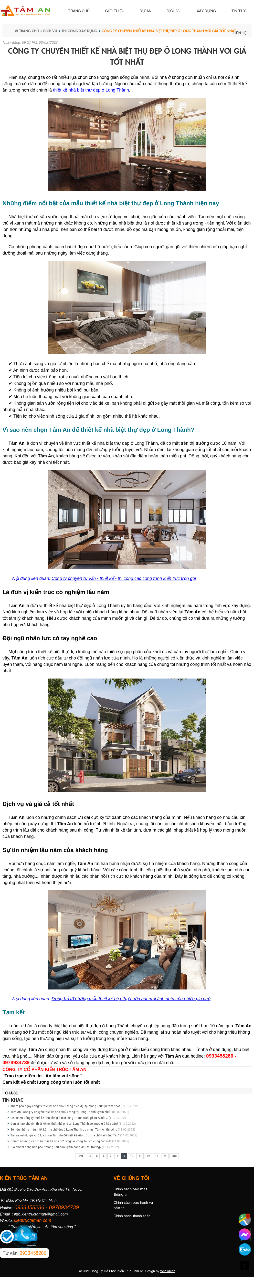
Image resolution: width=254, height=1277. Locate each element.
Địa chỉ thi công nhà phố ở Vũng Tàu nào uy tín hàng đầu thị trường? (56, 1147)
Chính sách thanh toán (132, 1216)
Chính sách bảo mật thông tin (130, 1192)
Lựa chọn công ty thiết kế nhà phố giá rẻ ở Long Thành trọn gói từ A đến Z (59, 1118)
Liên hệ (240, 33)
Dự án (145, 11)
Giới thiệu (114, 11)
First (80, 1156)
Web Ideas (167, 1271)
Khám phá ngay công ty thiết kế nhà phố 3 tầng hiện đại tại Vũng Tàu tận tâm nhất (65, 1106)
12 (148, 1156)
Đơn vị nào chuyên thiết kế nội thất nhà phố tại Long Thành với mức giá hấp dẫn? (64, 1123)
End (174, 1156)
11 (139, 1156)
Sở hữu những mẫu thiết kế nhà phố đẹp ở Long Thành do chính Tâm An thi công (64, 1129)
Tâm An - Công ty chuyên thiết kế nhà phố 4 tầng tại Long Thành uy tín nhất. (61, 1112)
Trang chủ (79, 11)
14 (164, 1156)
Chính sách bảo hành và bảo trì (133, 1205)
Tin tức (239, 11)
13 (156, 1156)
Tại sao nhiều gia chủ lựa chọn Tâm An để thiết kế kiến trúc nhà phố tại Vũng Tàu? (65, 1135)
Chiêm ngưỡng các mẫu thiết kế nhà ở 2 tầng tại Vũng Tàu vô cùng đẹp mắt (61, 1141)
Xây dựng (206, 11)
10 (131, 1156)
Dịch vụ (174, 11)
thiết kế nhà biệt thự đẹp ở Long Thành (91, 90)
